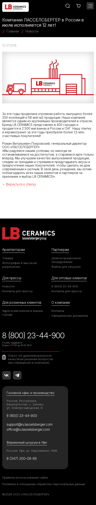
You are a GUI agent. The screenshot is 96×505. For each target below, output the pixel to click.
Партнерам (60, 250)
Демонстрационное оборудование (66, 260)
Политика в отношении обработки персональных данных (43, 484)
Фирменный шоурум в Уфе (27, 442)
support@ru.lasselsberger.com (30, 424)
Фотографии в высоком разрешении (19, 264)
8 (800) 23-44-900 (64, 286)
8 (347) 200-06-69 (22, 458)
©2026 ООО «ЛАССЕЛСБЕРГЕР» (25, 494)
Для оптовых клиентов (69, 278)
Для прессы (11, 278)
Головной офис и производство (30, 393)
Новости (8, 286)
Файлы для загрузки (66, 266)
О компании (60, 302)
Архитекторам (13, 250)
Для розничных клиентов (21, 302)
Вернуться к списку (21, 184)
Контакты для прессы (17, 291)
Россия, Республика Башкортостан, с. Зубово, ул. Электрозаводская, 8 (25, 404)
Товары (7, 258)
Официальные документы (69, 315)
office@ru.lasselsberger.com (28, 429)
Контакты (57, 310)
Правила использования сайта (25, 477)
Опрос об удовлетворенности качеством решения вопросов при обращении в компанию (30, 359)
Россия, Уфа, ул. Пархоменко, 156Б (32, 450)
